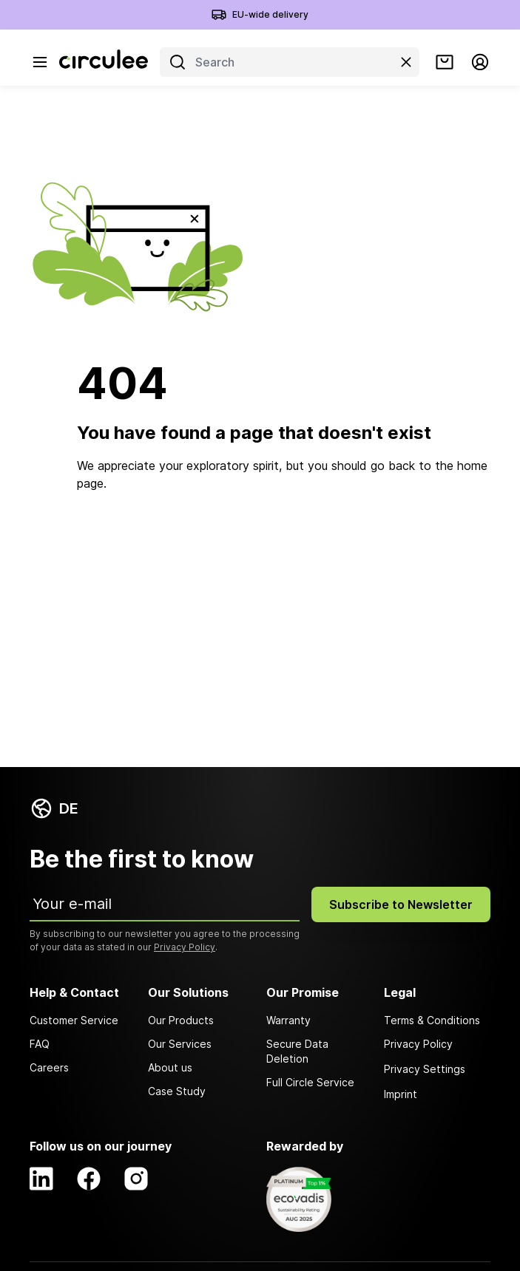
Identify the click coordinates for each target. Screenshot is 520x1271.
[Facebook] (89, 1178)
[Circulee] (103, 62)
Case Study (177, 1091)
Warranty (288, 1020)
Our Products (181, 1020)
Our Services (180, 1043)
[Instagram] (136, 1178)
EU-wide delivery (270, 14)
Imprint (400, 1094)
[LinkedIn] (41, 1178)
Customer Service (74, 1020)
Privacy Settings (424, 1069)
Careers (49, 1067)
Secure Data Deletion (297, 1051)
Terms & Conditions (432, 1020)
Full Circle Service (310, 1082)
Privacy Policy (184, 947)
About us (170, 1067)
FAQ (40, 1043)
